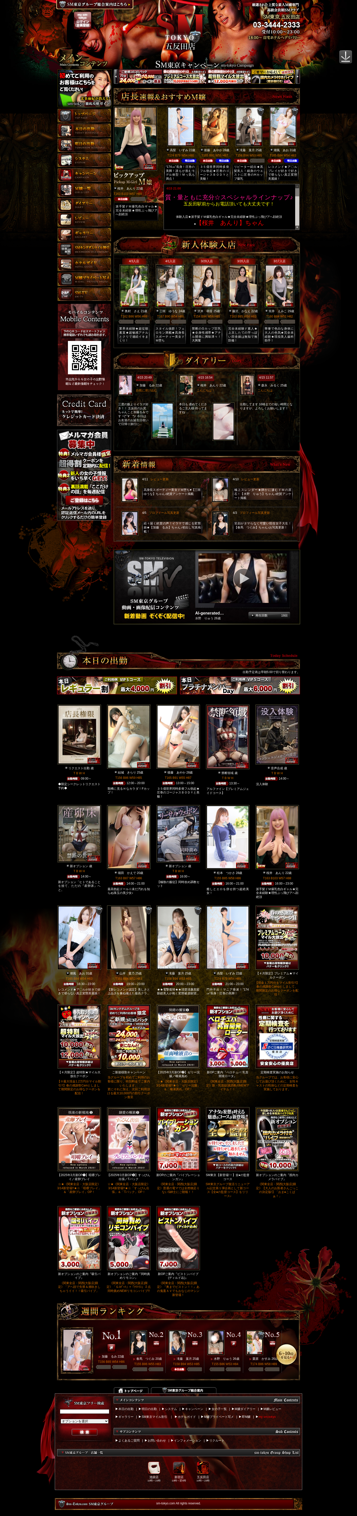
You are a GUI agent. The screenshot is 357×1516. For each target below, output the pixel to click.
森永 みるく (270, 385)
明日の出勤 (149, 1409)
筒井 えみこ (278, 311)
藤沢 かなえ (241, 311)
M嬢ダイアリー (245, 1409)
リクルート (216, 1440)
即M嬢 (246, 1417)
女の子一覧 (219, 1409)
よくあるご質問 (129, 1440)
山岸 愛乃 (127, 973)
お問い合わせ (157, 1440)
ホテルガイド (187, 1417)
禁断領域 (227, 773)
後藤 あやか (213, 150)
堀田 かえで (127, 873)
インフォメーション (187, 1440)
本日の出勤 (126, 1409)
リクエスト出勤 (79, 768)
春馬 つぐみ (145, 1359)
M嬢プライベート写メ (219, 1417)
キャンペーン (194, 1409)
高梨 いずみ (179, 150)
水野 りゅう (223, 1359)
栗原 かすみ (261, 1359)
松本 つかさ (226, 873)
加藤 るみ (147, 385)
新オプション (79, 866)
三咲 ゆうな (169, 311)
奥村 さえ (132, 311)
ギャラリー (126, 1417)
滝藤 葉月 (247, 150)
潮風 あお (281, 150)
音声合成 (277, 768)
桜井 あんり (126, 188)
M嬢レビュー (272, 1409)
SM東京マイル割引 (154, 1417)
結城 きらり (127, 772)
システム (171, 1409)
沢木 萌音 (205, 311)
